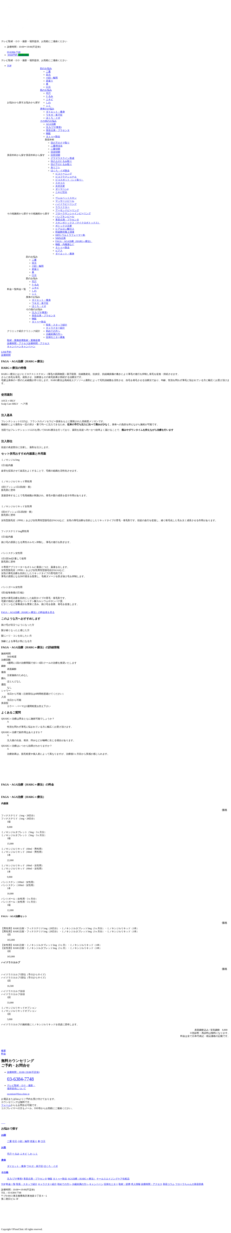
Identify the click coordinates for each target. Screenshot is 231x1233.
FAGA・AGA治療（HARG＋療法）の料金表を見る (28, 612)
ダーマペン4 (61, 189)
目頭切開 (55, 152)
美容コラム (169, 1184)
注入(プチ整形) (54, 127)
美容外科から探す (16, 155)
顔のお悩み (46, 68)
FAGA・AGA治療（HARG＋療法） (73, 241)
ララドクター (62, 207)
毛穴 (48, 93)
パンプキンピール (64, 216)
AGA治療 (51, 124)
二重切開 (55, 149)
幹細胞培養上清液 (64, 232)
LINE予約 (6, 352)
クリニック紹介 (15, 331)
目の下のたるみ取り (61, 164)
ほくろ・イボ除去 (60, 170)
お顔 (3, 1135)
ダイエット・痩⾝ (55, 112)
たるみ (49, 96)
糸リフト (55, 167)
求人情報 (135, 1184)
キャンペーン (96, 1184)
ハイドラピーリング (66, 204)
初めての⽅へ (53, 331)
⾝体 (3, 1160)
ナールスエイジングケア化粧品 (112, 1178)
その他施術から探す (17, 213)
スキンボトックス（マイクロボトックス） (77, 222)
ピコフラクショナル (66, 176)
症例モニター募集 (55, 337)
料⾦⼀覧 (10, 1184)
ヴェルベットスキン (66, 198)
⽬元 (48, 74)
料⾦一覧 (11, 289)
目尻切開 (55, 155)
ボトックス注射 (63, 226)
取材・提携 (124, 1184)
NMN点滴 (60, 238)
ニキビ (49, 99)
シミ (48, 105)
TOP (9, 65)
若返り (49, 81)
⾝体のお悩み (47, 108)
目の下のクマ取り (60, 142)
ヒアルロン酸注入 (64, 229)
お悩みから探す (15, 102)
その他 (4, 1172)
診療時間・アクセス (151, 1184)
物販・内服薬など (64, 244)
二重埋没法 (56, 146)
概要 (3, 1050)
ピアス (58, 250)
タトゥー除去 (53, 136)
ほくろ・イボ (53, 118)
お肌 (3, 1147)
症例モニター (111, 1184)
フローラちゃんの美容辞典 (189, 1184)
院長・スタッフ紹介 (56, 325)
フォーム (6, 1105)
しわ (48, 102)
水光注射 (60, 186)
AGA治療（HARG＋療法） (82, 1178)
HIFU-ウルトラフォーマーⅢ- (70, 235)
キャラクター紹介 (55, 328)
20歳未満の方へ (54, 334)
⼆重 (48, 71)
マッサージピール (64, 201)
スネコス (60, 183)
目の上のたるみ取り (61, 161)
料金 (3, 1053)
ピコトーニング (63, 173)
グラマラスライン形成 (62, 158)
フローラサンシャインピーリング (73, 213)
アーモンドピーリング (67, 210)
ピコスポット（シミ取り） (69, 180)
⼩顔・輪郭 (52, 77)
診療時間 (6, 355)
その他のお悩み (48, 121)
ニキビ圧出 (61, 192)
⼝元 (48, 87)
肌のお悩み (46, 90)
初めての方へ (64, 1184)
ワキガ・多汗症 (54, 115)
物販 (48, 133)
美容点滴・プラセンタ (58, 130)
